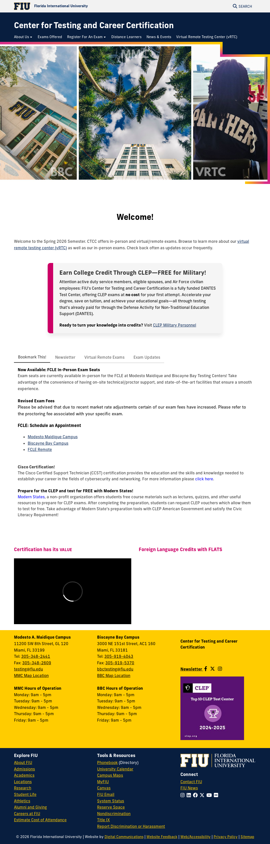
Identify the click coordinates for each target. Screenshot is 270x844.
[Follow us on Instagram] (220, 669)
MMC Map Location (31, 675)
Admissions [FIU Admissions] (24, 768)
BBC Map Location (113, 675)
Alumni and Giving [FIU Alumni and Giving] (30, 807)
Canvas (104, 787)
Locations (23, 781)
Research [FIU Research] (22, 787)
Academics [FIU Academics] (24, 775)
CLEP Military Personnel (174, 325)
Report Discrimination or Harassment (131, 826)
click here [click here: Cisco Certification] (204, 478)
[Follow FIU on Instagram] (183, 795)
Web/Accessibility (195, 837)
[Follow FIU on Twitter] (203, 795)
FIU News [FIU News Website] (189, 787)
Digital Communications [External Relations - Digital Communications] (124, 837)
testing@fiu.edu (28, 669)
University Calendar (115, 768)
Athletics (22, 800)
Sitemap (247, 837)
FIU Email (105, 794)
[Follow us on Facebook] (205, 669)
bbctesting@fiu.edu (115, 669)
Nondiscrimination (114, 813)
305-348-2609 (36, 662)
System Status (110, 800)
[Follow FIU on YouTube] (210, 795)
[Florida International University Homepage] (74, 6)
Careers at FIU (27, 813)
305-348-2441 (35, 656)
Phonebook (107, 762)
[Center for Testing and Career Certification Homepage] (94, 25)
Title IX (103, 819)
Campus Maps (110, 775)
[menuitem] (23, 37)
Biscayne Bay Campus (48, 443)
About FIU (23, 762)
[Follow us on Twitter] (212, 669)
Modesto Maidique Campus (53, 436)
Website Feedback (161, 837)
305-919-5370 (119, 662)
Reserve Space (111, 807)
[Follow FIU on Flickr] (217, 795)
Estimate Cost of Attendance (40, 819)
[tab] (32, 357)
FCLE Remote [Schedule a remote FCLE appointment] (40, 449)
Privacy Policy (226, 837)
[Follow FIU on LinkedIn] (190, 795)
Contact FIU (191, 781)
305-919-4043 (118, 656)
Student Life (25, 794)
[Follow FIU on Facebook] (196, 795)
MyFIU (103, 781)
